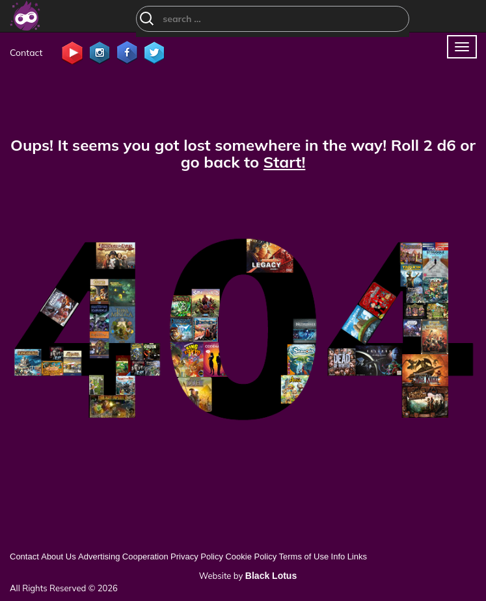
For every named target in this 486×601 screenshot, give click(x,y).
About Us (58, 556)
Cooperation (145, 556)
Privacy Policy (196, 556)
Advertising (99, 556)
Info (338, 556)
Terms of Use (304, 556)
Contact (26, 52)
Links (357, 556)
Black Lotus (271, 575)
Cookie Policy (251, 556)
